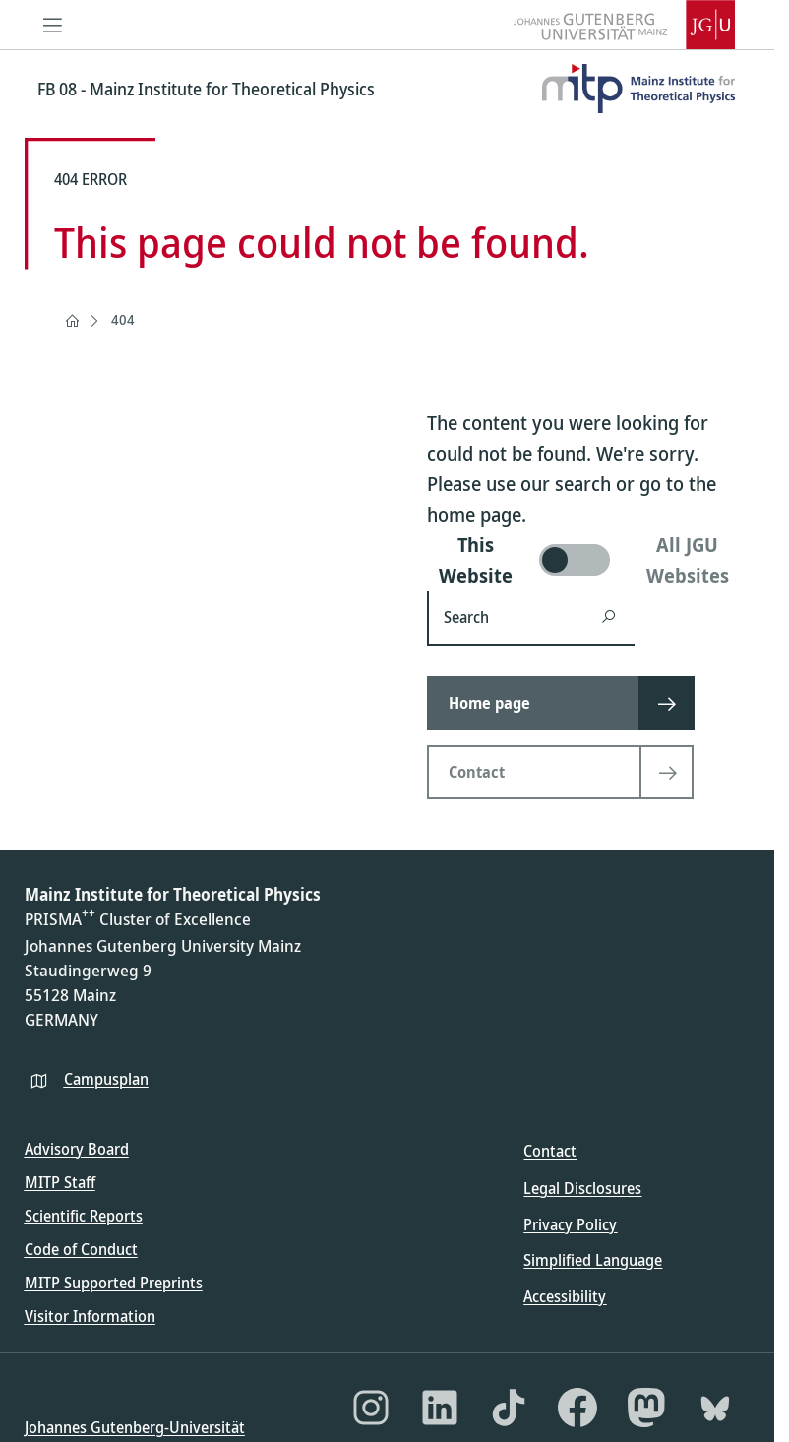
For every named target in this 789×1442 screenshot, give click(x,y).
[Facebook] (577, 1407)
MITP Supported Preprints (114, 1282)
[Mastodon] (646, 1407)
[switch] (589, 560)
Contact (550, 1150)
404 (123, 319)
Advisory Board (77, 1149)
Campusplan (106, 1079)
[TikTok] (508, 1407)
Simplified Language (592, 1260)
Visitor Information (90, 1316)
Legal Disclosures (582, 1188)
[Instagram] (371, 1407)
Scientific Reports (84, 1215)
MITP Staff (60, 1182)
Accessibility (564, 1296)
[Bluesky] (715, 1407)
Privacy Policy (570, 1224)
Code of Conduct (81, 1249)
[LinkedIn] (439, 1407)
